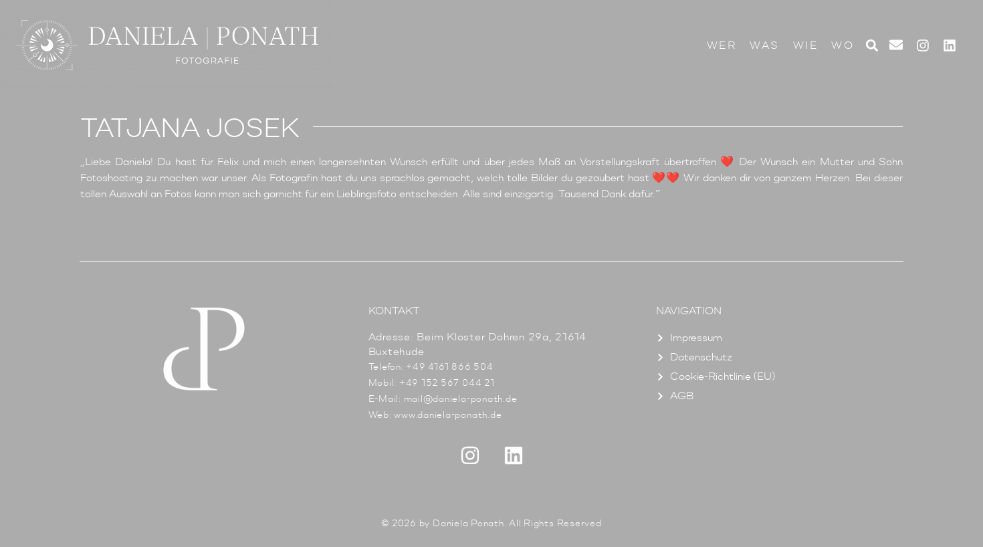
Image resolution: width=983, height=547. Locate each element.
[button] (872, 45)
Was (765, 45)
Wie (805, 45)
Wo (842, 45)
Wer (722, 45)
